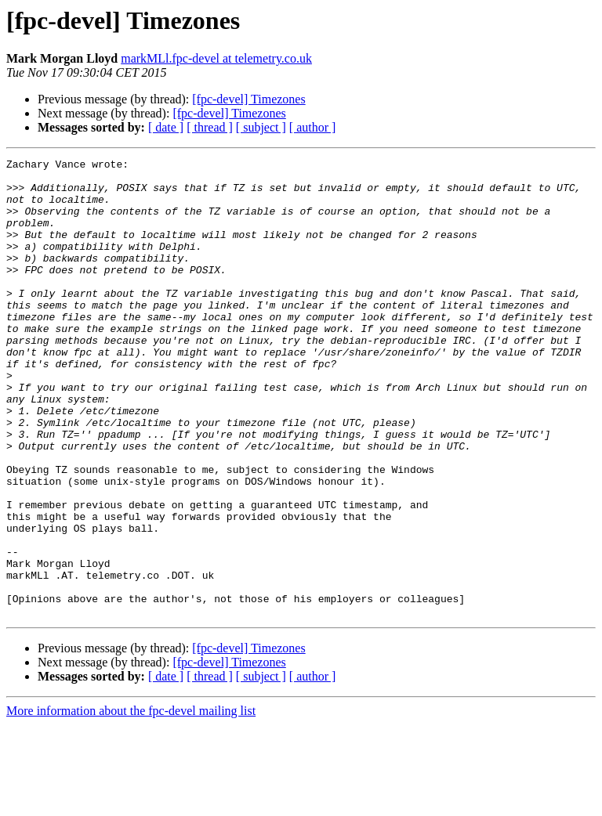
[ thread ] (210, 127)
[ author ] (312, 127)
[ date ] (165, 127)
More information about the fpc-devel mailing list (131, 802)
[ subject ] (261, 127)
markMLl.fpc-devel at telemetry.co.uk (216, 58)
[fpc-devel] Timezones (248, 99)
